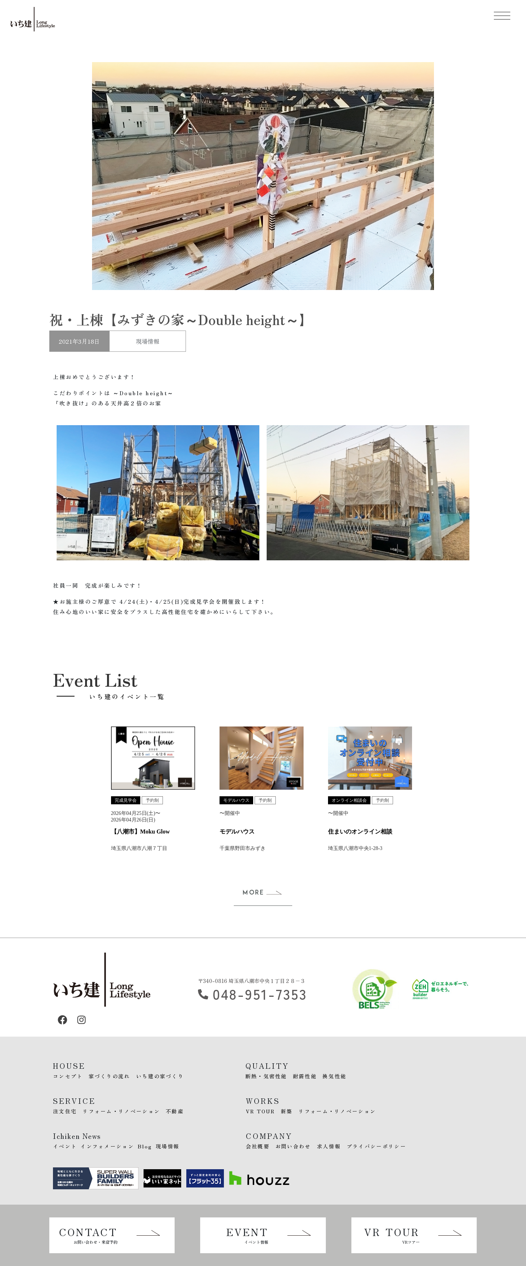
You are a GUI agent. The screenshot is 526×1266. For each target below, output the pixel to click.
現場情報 (147, 341)
